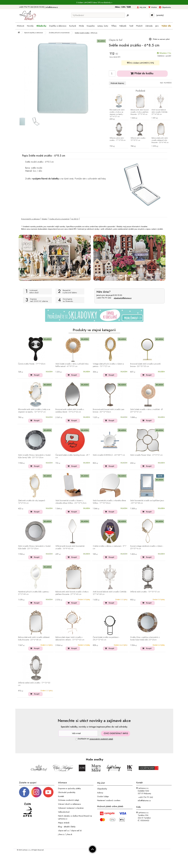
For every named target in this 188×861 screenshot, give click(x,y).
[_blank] (48, 792)
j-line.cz (61, 834)
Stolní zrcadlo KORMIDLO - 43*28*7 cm (109, 455)
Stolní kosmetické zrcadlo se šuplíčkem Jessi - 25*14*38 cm (147, 501)
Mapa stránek (63, 822)
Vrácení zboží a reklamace (69, 804)
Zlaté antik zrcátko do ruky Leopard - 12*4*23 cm (32, 501)
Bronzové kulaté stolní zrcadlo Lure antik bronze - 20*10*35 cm (145, 365)
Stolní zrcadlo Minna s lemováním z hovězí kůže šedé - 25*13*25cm (34, 547)
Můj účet (143, 7)
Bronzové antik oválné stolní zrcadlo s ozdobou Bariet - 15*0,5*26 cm (69, 410)
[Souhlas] (76, 739)
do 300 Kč (75, 219)
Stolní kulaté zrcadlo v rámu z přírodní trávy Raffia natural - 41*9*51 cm (71, 365)
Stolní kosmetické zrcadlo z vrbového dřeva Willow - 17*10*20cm (109, 501)
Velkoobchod (63, 811)
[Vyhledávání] (98, 15)
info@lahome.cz (52, 7)
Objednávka (166, 7)
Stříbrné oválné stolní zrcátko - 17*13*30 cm (117, 139)
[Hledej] (127, 15)
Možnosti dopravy (117, 83)
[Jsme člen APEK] (27, 810)
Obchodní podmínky (66, 792)
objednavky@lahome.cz (122, 298)
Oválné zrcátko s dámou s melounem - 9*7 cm (109, 547)
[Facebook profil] (24, 792)
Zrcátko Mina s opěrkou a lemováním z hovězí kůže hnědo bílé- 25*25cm (145, 638)
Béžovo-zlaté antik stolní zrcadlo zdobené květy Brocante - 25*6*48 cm (160, 140)
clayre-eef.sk (76, 830)
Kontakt (61, 796)
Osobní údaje (103, 796)
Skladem (44, 219)
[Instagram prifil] (36, 792)
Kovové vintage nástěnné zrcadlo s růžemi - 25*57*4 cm (146, 547)
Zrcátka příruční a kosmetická (59, 219)
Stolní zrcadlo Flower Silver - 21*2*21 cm (146, 455)
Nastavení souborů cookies (108, 800)
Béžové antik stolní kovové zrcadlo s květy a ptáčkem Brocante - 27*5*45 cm (140, 112)
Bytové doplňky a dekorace (30, 219)
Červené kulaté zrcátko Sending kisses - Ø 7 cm (72, 456)
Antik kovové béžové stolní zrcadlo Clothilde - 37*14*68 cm (160, 112)
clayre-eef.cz (63, 830)
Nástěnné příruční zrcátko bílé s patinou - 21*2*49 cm (34, 593)
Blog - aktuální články (67, 826)
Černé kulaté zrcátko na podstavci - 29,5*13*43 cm (106, 638)
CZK (123, 7)
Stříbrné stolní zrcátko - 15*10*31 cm (138, 139)
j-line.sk (69, 834)
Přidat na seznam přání (161, 39)
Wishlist (154, 7)
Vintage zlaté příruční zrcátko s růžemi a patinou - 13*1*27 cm (108, 365)
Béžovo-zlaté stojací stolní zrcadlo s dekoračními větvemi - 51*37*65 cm (69, 638)
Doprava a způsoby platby (69, 788)
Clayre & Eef (115, 40)
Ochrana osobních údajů (68, 800)
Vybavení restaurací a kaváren (71, 808)
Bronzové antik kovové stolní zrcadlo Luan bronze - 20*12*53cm (108, 410)
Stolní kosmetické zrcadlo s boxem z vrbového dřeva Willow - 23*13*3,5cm (70, 501)
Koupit (36, 375)
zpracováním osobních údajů (101, 739)
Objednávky (102, 788)
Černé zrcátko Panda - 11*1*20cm (31, 364)
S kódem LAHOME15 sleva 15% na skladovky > (94, 2)
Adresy (100, 792)
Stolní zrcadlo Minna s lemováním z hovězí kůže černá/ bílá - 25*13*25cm (34, 456)
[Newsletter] (78, 733)
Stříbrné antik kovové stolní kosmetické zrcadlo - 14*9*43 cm (69, 547)
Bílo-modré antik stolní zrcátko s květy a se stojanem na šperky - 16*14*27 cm (117, 113)
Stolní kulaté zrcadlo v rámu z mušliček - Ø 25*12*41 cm (146, 410)
